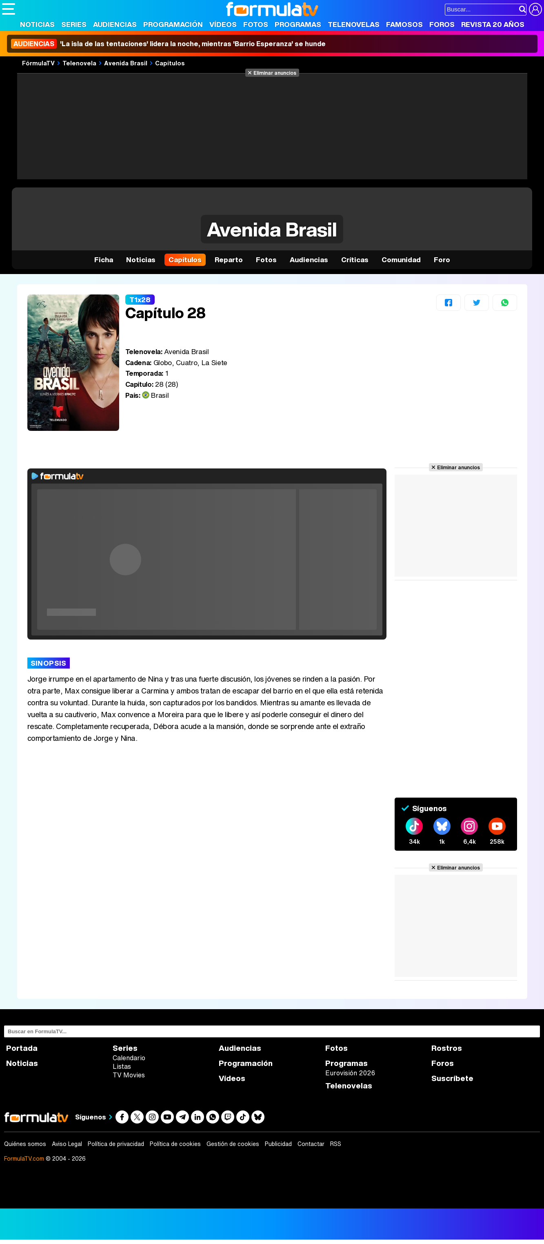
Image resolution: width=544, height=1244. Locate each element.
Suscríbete (452, 1078)
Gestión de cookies (232, 1144)
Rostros (446, 1048)
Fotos (255, 24)
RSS (335, 1144)
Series (74, 24)
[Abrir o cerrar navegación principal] (8, 9)
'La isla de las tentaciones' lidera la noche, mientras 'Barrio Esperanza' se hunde (168, 44)
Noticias (37, 24)
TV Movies (129, 1075)
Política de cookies (175, 1144)
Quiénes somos (25, 1144)
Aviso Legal (67, 1144)
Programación (173, 24)
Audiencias (115, 24)
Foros (442, 24)
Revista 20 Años (492, 24)
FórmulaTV (38, 62)
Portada (22, 1048)
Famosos (404, 24)
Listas (122, 1066)
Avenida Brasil (125, 62)
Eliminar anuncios (274, 72)
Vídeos (223, 24)
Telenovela (79, 62)
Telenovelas (354, 24)
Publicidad (278, 1144)
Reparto (229, 259)
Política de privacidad (116, 1144)
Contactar (311, 1144)
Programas (298, 24)
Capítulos (170, 62)
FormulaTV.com (24, 1158)
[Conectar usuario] (535, 9)
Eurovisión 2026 (350, 1073)
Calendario (129, 1058)
